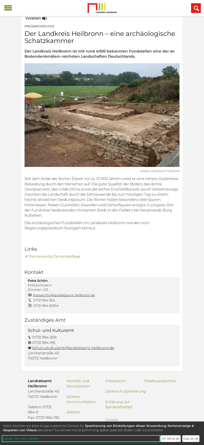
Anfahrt (73, 412)
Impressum (115, 381)
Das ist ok (190, 438)
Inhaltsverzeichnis (160, 381)
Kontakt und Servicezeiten (78, 383)
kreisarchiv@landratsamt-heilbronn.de (64, 295)
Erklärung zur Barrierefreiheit (119, 404)
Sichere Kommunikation (81, 399)
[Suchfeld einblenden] (196, 8)
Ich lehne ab (170, 438)
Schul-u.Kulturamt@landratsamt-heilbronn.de (73, 348)
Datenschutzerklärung (121, 391)
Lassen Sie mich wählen (21, 438)
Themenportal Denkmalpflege (54, 256)
